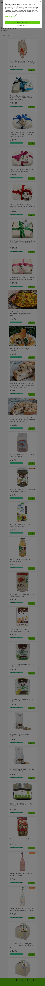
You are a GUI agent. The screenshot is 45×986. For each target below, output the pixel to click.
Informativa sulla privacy (11, 16)
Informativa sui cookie (26, 15)
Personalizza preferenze (22, 25)
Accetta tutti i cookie (22, 22)
